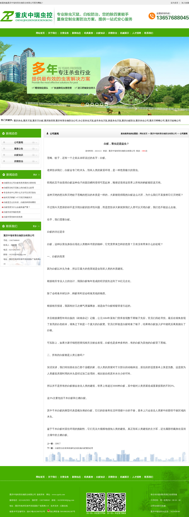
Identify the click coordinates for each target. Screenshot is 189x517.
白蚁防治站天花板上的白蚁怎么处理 (19, 188)
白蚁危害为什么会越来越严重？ (17, 207)
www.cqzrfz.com (58, 494)
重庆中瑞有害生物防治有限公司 (21, 3)
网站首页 (40, 33)
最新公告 (18, 149)
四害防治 (112, 33)
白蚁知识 (100, 33)
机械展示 (124, 33)
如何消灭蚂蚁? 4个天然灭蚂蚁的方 (18, 197)
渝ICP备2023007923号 (36, 511)
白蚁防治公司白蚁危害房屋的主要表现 (20, 183)
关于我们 (52, 33)
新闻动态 (76, 33)
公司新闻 (18, 142)
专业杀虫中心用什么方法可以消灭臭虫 (20, 192)
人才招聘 (136, 33)
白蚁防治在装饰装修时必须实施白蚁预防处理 (74, 448)
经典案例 (88, 33)
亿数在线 (64, 506)
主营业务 (64, 33)
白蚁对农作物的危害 (12, 212)
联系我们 (148, 33)
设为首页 (174, 3)
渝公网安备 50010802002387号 (61, 511)
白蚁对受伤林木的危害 (13, 217)
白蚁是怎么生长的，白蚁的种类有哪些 (20, 202)
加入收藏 (185, 3)
